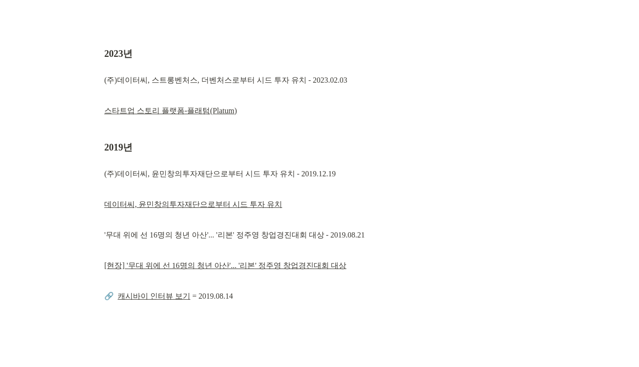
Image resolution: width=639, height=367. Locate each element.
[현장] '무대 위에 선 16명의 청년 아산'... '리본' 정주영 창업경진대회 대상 (225, 265)
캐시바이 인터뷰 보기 (154, 296)
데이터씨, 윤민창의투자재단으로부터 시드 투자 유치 (193, 204)
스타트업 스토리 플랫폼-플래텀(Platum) (170, 111)
